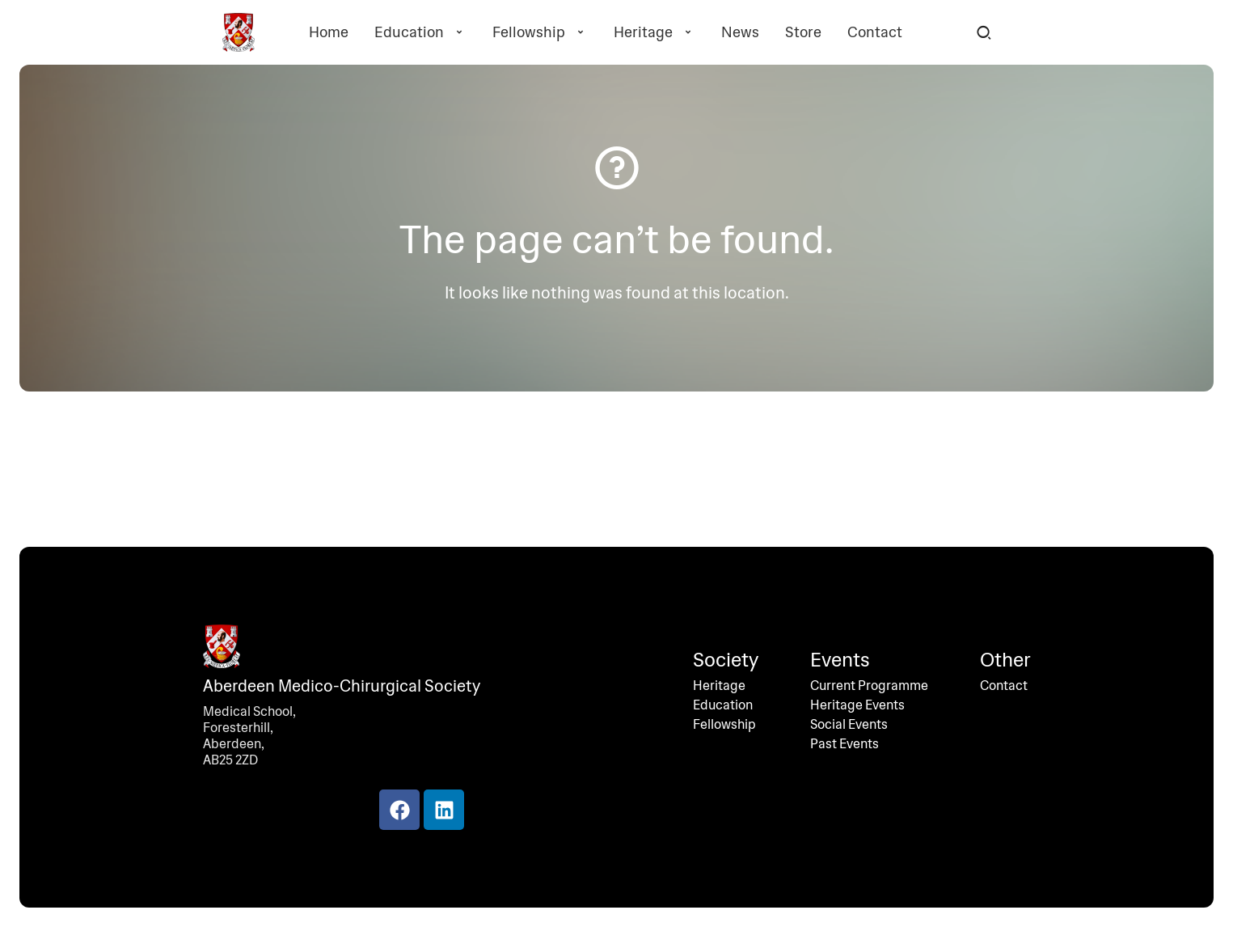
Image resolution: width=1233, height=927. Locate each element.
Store (803, 32)
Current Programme (869, 685)
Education (420, 32)
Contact (874, 32)
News (740, 32)
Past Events (844, 744)
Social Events (849, 724)
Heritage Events (857, 705)
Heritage (654, 32)
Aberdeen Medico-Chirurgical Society (341, 685)
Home (328, 32)
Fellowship (540, 32)
